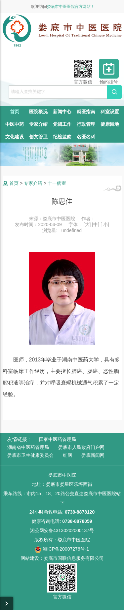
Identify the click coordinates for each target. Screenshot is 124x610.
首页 (14, 111)
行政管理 (86, 124)
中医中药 (14, 124)
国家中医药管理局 (57, 439)
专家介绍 (38, 124)
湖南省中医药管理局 (28, 447)
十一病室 (57, 183)
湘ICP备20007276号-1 (62, 549)
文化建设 (14, 136)
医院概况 (38, 111)
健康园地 (110, 124)
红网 (67, 455)
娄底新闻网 (92, 455)
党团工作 (62, 124)
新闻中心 (62, 111)
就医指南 (86, 111)
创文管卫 (38, 136)
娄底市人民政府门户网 (81, 447)
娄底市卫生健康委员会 (30, 455)
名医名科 (86, 136)
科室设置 (110, 111)
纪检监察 (62, 136)
